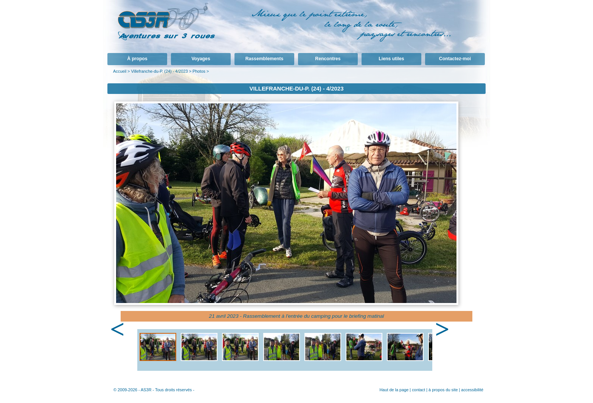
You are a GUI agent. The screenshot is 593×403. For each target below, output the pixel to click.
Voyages (200, 58)
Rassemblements (264, 58)
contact (418, 389)
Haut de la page (393, 389)
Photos (198, 71)
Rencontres (327, 58)
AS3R (146, 389)
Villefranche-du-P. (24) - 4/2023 (159, 71)
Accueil (119, 71)
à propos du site (443, 389)
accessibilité (472, 389)
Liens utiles (391, 58)
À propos (137, 58)
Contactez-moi (455, 58)
